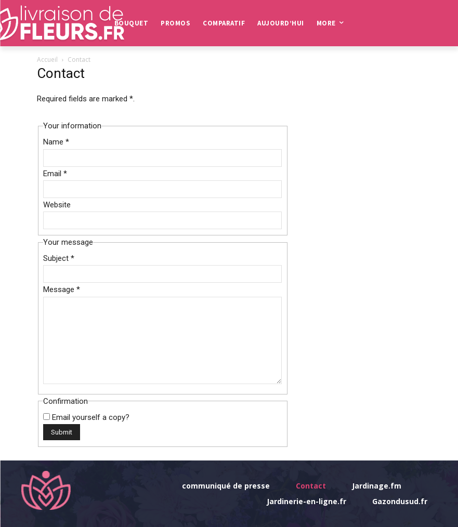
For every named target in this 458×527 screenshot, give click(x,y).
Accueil (47, 59)
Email (55, 173)
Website (57, 204)
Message (61, 289)
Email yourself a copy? (90, 417)
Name (56, 142)
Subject (58, 258)
